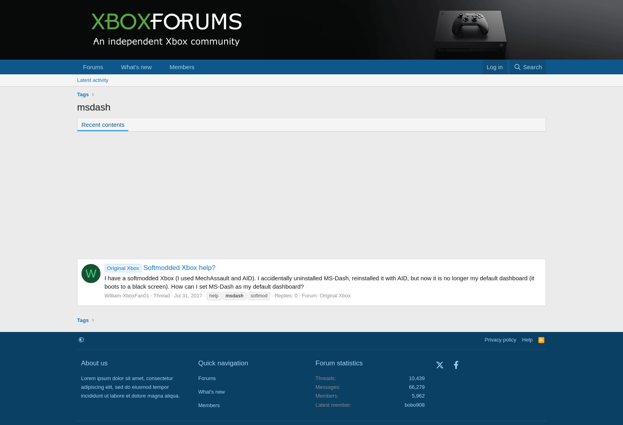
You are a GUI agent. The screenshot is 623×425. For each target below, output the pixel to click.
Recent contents (102, 124)
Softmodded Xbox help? (159, 268)
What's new (136, 67)
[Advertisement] (311, 195)
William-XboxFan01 (126, 296)
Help (527, 340)
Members (182, 67)
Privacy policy (500, 340)
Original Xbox (334, 296)
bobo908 (414, 405)
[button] (109, 67)
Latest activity (92, 80)
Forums (93, 67)
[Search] (528, 67)
